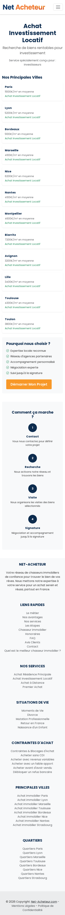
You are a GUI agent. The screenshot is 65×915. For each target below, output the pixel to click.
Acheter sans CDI (32, 755)
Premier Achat (32, 687)
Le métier (32, 613)
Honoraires (32, 634)
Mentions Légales (23, 906)
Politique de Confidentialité (38, 908)
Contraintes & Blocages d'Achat (32, 751)
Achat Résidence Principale (32, 674)
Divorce (32, 715)
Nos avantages (32, 617)
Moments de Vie (32, 711)
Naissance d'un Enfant (32, 727)
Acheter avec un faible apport (32, 764)
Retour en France (32, 723)
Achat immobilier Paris (32, 796)
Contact (32, 647)
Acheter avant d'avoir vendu (32, 768)
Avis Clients (32, 642)
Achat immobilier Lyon (32, 800)
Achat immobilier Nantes (32, 821)
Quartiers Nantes (32, 874)
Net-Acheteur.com (44, 902)
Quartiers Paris (33, 849)
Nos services (32, 621)
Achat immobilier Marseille (32, 804)
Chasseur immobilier (32, 630)
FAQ (32, 638)
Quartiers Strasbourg (32, 878)
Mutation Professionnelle (32, 719)
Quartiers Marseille (32, 857)
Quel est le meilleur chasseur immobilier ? (32, 651)
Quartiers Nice (32, 870)
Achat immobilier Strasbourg (32, 825)
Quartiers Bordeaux (32, 865)
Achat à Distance (32, 683)
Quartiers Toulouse (32, 861)
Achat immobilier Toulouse (32, 808)
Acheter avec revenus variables (32, 759)
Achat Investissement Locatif (32, 679)
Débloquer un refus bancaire (32, 772)
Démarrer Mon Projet (29, 384)
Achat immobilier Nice (32, 817)
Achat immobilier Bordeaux (32, 812)
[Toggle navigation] (58, 7)
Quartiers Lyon (32, 853)
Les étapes (32, 626)
